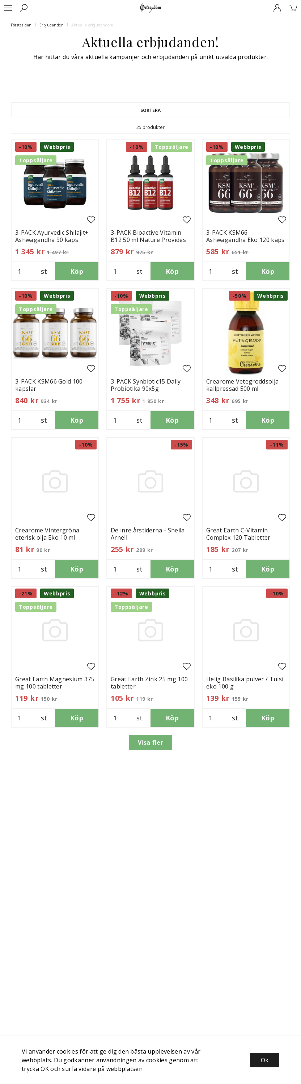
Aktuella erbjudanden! (92, 25)
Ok (264, 1060)
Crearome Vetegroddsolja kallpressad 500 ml (242, 385)
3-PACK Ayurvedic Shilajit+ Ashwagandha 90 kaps (52, 236)
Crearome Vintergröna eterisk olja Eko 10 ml (47, 533)
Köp (76, 271)
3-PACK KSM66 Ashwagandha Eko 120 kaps (245, 236)
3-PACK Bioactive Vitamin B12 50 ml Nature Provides (148, 236)
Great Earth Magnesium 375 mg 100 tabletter (54, 682)
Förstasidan (21, 25)
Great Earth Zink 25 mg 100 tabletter (149, 682)
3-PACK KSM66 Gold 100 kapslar (49, 385)
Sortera (150, 110)
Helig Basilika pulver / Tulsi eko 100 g (244, 682)
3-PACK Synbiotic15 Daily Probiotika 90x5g (146, 385)
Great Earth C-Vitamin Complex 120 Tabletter (238, 533)
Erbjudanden (51, 25)
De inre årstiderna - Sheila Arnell (148, 533)
